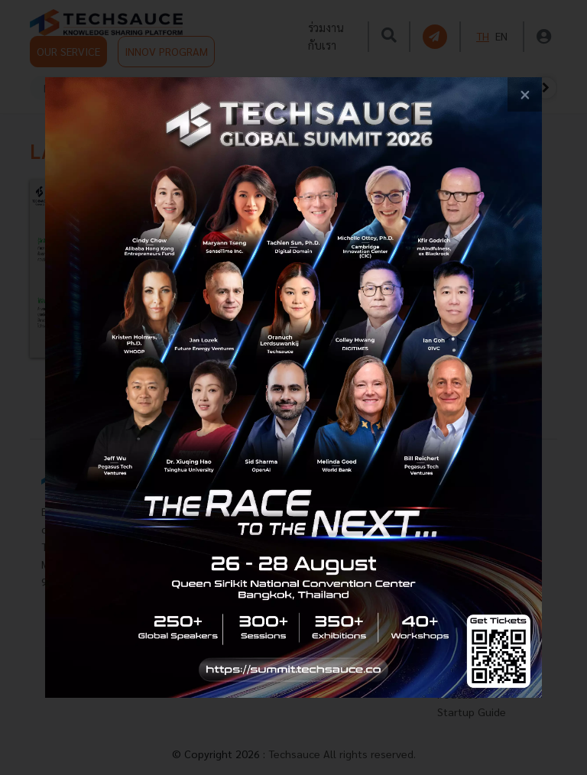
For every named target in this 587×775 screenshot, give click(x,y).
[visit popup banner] (293, 387)
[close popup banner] (525, 94)
